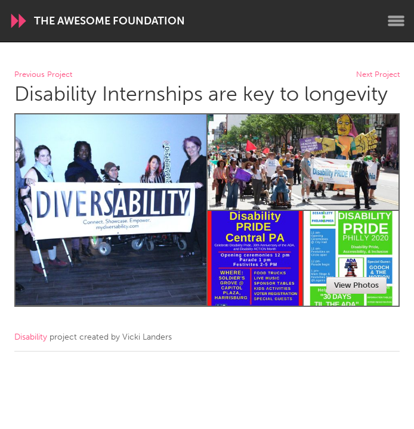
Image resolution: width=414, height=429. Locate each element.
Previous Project (43, 75)
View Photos (356, 285)
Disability (30, 337)
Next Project (378, 75)
